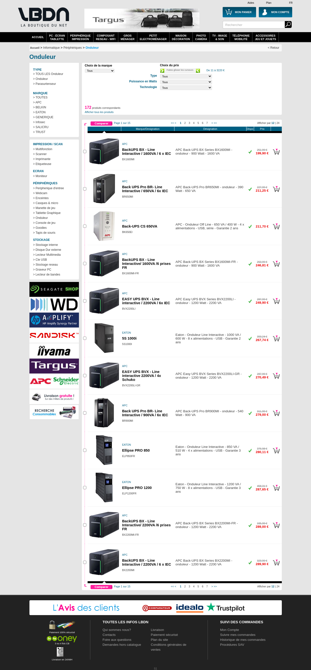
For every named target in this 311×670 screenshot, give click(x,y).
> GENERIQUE (43, 117)
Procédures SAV (232, 645)
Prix (262, 128)
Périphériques (73, 47)
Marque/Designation (147, 128)
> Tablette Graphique (47, 213)
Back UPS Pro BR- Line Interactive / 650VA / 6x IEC (145, 189)
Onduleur (92, 47)
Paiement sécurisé (164, 635)
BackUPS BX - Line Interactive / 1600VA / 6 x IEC (146, 152)
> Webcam (40, 193)
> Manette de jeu (44, 208)
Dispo (250, 128)
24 (278, 122)
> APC (37, 102)
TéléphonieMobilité (241, 37)
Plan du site (159, 640)
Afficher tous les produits (99, 112)
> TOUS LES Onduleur (48, 74)
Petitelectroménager (153, 37)
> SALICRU (40, 127)
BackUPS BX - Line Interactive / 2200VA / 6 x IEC (146, 562)
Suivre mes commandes (238, 635)
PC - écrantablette (57, 37)
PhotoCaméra (201, 37)
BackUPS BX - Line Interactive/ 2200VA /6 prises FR (146, 525)
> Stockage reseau (45, 264)
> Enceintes (41, 198)
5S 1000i (129, 338)
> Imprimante (41, 159)
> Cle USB (40, 259)
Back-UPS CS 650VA (139, 226)
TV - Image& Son (219, 37)
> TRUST (39, 132)
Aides (251, 2)
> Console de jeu (44, 223)
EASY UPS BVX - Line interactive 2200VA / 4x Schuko (141, 376)
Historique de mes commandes (243, 640)
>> (215, 122)
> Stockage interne (45, 245)
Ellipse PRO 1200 (137, 488)
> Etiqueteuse (42, 164)
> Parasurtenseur (44, 84)
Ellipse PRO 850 (136, 450)
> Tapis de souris (44, 232)
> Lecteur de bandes (46, 274)
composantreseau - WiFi (106, 37)
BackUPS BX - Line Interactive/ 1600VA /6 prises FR (146, 264)
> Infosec (39, 122)
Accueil (38, 37)
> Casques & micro (45, 203)
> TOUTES (40, 97)
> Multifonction (42, 149)
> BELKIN (39, 107)
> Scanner (40, 154)
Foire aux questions (117, 640)
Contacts (109, 635)
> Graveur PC (42, 269)
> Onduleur (40, 79)
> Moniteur (40, 176)
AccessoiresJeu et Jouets (265, 37)
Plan (268, 2)
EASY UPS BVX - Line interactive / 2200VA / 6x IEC (146, 301)
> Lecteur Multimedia (47, 254)
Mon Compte (229, 630)
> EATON (39, 112)
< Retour (273, 47)
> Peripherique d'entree (48, 188)
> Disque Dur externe (47, 250)
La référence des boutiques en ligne (43, 20)
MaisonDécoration (181, 37)
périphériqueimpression (80, 37)
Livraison (157, 630)
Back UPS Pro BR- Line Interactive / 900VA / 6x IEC (145, 413)
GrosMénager (128, 37)
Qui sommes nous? (117, 630)
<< (172, 122)
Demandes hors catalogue (122, 645)
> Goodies (40, 228)
